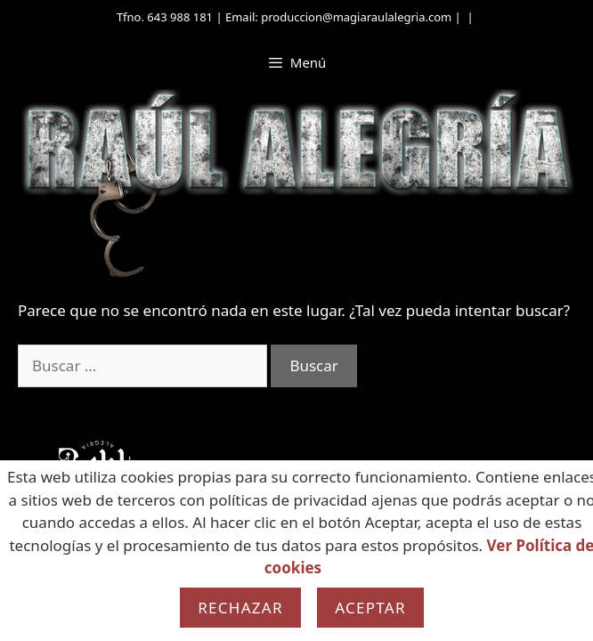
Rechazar (240, 607)
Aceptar (370, 607)
